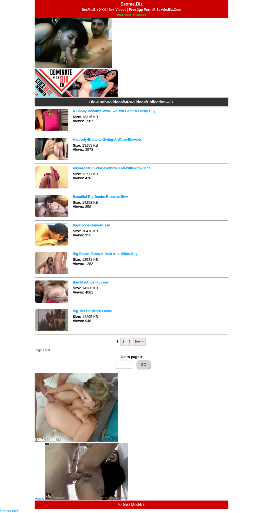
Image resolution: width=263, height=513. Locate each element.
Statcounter (9, 511)
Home (39, 498)
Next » (139, 341)
